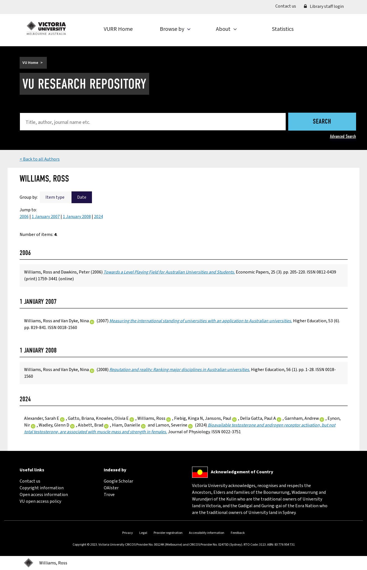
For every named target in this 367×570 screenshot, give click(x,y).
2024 (98, 217)
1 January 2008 (77, 217)
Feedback (238, 532)
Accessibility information (206, 532)
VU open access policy (40, 501)
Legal (143, 532)
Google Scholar (118, 481)
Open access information (44, 495)
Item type (54, 197)
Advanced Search (343, 136)
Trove (109, 495)
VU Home (30, 63)
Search (322, 122)
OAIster (111, 488)
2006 (24, 217)
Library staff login (324, 6)
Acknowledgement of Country (242, 472)
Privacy (127, 532)
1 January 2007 (46, 217)
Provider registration (168, 532)
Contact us (287, 6)
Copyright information (42, 488)
